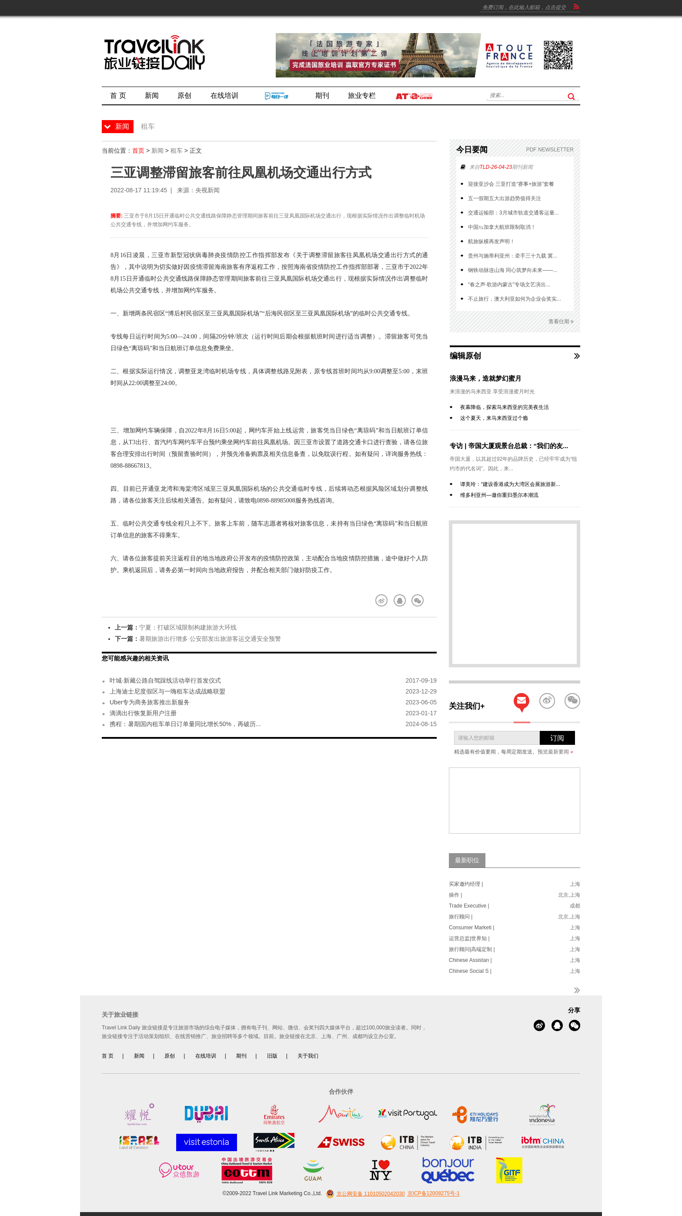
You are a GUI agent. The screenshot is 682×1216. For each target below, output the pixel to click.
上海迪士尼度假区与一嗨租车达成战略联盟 (167, 691)
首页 (138, 150)
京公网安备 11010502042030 (364, 1194)
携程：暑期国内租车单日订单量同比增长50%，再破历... (185, 723)
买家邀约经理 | (466, 884)
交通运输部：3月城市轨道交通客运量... (513, 213)
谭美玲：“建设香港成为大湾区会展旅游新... (510, 484)
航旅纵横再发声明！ (491, 241)
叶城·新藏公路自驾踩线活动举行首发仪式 (165, 680)
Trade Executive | (469, 906)
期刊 (241, 1056)
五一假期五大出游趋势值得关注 (504, 198)
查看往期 (561, 322)
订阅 (557, 738)
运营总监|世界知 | (469, 938)
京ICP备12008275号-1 (434, 1194)
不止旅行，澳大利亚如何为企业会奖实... (514, 299)
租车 (176, 150)
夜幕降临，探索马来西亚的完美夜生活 (504, 407)
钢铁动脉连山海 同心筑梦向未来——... (512, 270)
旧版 (272, 1056)
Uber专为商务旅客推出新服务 (150, 702)
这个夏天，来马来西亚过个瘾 (494, 418)
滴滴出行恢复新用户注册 (143, 713)
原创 (169, 1056)
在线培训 (205, 1056)
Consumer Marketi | (471, 928)
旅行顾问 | (460, 917)
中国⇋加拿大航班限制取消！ (502, 227)
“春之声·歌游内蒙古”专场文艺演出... (509, 284)
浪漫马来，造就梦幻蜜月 (486, 378)
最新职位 (467, 860)
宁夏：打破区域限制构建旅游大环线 (188, 627)
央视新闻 (207, 190)
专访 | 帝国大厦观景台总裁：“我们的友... (509, 445)
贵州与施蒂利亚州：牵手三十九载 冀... (512, 256)
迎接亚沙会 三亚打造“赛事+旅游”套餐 (511, 184)
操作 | (455, 895)
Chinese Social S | (470, 971)
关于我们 (308, 1056)
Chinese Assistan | (470, 960)
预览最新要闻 (555, 752)
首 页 (108, 1056)
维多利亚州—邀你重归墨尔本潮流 (499, 495)
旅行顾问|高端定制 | (472, 949)
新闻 (157, 150)
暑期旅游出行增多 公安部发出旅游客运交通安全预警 (210, 638)
